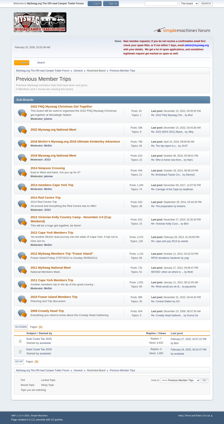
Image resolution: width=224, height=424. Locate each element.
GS (177, 301)
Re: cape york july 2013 (164, 241)
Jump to (155, 380)
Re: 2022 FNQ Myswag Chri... (167, 115)
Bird (190, 115)
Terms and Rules (193, 415)
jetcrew (48, 176)
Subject (31, 333)
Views (162, 333)
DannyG (190, 174)
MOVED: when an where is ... (167, 272)
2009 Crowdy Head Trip (47, 311)
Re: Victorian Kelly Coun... (165, 223)
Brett (190, 272)
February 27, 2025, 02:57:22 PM (188, 339)
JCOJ (47, 159)
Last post (179, 333)
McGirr (48, 145)
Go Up (18, 361)
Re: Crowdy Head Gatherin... (167, 315)
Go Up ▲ (208, 415)
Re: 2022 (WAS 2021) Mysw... (167, 131)
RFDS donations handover (165, 258)
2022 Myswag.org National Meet (53, 129)
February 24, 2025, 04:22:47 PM (188, 349)
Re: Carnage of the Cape (165, 189)
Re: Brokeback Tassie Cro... (166, 174)
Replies (151, 333)
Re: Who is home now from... (167, 159)
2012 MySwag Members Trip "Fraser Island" (62, 253)
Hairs (190, 159)
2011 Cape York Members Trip (52, 280)
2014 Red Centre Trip (46, 197)
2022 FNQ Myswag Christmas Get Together (61, 106)
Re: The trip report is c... (164, 145)
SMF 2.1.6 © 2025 (20, 415)
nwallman (188, 189)
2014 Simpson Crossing (48, 168)
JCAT (185, 145)
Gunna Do (192, 315)
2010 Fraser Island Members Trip (54, 297)
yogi (186, 258)
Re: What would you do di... (166, 286)
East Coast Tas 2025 (39, 338)
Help (180, 415)
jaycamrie (190, 286)
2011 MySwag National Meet (51, 267)
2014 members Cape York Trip (52, 185)
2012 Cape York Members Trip (52, 232)
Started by (45, 333)
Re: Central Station (161, 301)
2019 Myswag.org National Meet (53, 155)
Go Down (21, 327)
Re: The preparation (162, 206)
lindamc (181, 206)
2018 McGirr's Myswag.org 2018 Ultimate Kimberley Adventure (75, 141)
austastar (45, 342)
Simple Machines (39, 415)
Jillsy (190, 131)
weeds (184, 241)
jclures (48, 118)
